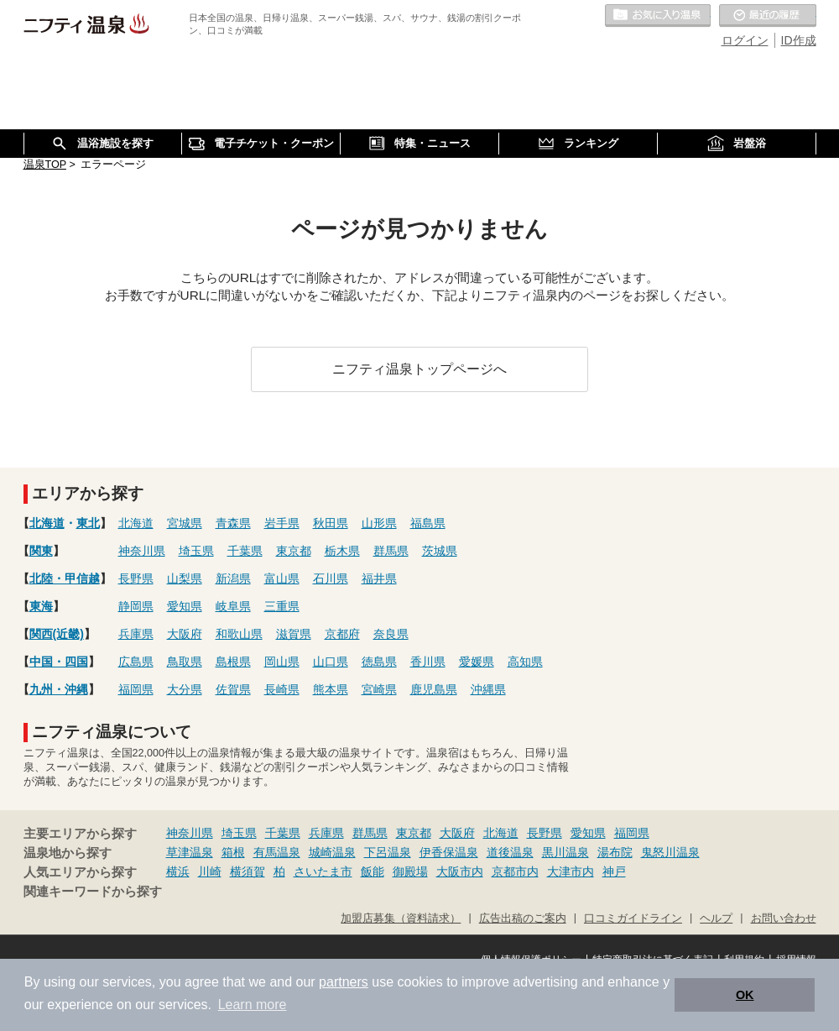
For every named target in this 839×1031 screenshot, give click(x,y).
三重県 (282, 606)
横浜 (178, 871)
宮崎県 (379, 689)
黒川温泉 (565, 852)
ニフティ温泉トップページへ (419, 368)
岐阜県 (233, 606)
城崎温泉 (332, 852)
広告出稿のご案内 (522, 918)
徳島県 (379, 661)
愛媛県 (476, 661)
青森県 (233, 523)
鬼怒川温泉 (670, 852)
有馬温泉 (276, 852)
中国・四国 (58, 661)
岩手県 (282, 523)
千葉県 (245, 550)
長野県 (136, 578)
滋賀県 (293, 634)
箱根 (233, 852)
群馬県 (391, 550)
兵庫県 (136, 634)
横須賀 (247, 871)
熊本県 (330, 689)
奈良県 (391, 634)
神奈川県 (141, 550)
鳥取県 (184, 661)
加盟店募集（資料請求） (401, 918)
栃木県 (342, 550)
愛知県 (184, 606)
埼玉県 (196, 550)
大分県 (184, 689)
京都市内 (515, 871)
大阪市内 (459, 871)
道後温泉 (510, 852)
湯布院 (615, 852)
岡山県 (282, 661)
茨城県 (439, 550)
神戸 (614, 871)
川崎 (209, 871)
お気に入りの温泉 (658, 16)
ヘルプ (716, 918)
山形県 (379, 523)
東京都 (293, 550)
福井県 (379, 578)
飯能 (372, 871)
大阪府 (184, 634)
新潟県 (233, 578)
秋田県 (330, 523)
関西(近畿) (56, 634)
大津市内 (570, 871)
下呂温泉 (387, 852)
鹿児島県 (433, 689)
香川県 (428, 661)
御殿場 (410, 871)
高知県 (525, 661)
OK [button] (745, 995)
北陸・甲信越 (64, 578)
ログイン (745, 40)
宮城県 (184, 523)
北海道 (47, 523)
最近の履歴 (767, 16)
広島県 (136, 661)
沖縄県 (488, 689)
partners (343, 982)
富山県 (282, 578)
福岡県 (136, 689)
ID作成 (798, 40)
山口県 (330, 661)
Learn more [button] (252, 1004)
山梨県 (184, 578)
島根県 (233, 661)
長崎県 (282, 689)
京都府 (342, 634)
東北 (88, 523)
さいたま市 (323, 871)
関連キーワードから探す (92, 891)
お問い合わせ (783, 918)
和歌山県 (239, 634)
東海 (41, 606)
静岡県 (136, 606)
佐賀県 (233, 689)
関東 (41, 550)
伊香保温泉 (449, 852)
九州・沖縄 (58, 689)
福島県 (428, 523)
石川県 (330, 578)
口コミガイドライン (633, 918)
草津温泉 (189, 852)
